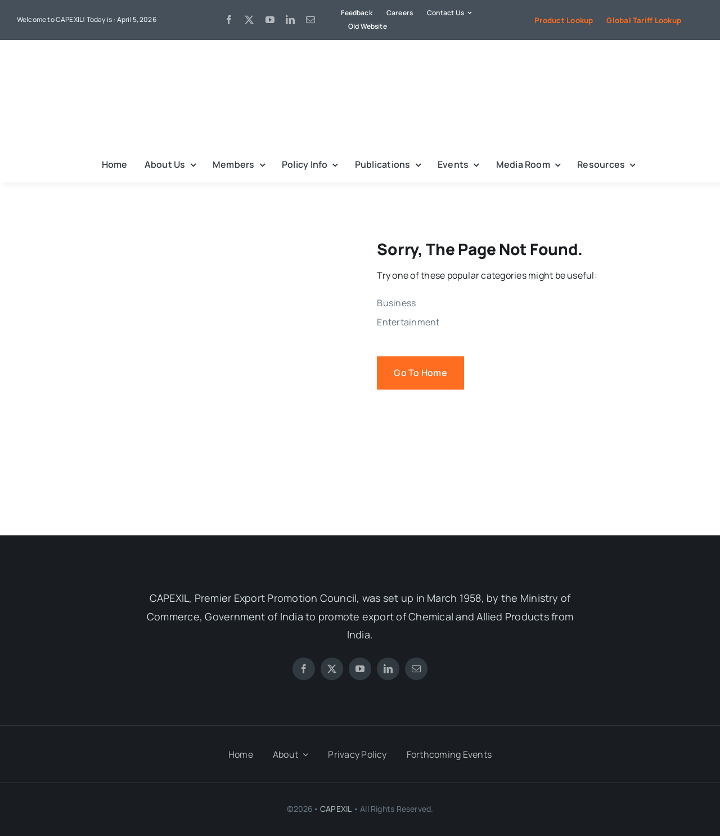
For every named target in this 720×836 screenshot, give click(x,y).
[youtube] (270, 19)
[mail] (310, 19)
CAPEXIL (335, 808)
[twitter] (249, 19)
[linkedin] (290, 19)
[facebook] (228, 19)
